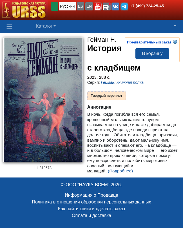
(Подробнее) (120, 170)
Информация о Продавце (91, 195)
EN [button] (89, 6)
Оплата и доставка (91, 215)
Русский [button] (67, 6)
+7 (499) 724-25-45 (147, 6)
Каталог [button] (44, 26)
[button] (98, 6)
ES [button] (80, 6)
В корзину (152, 53)
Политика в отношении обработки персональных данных (91, 201)
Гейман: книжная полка (122, 82)
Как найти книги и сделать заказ (91, 208)
